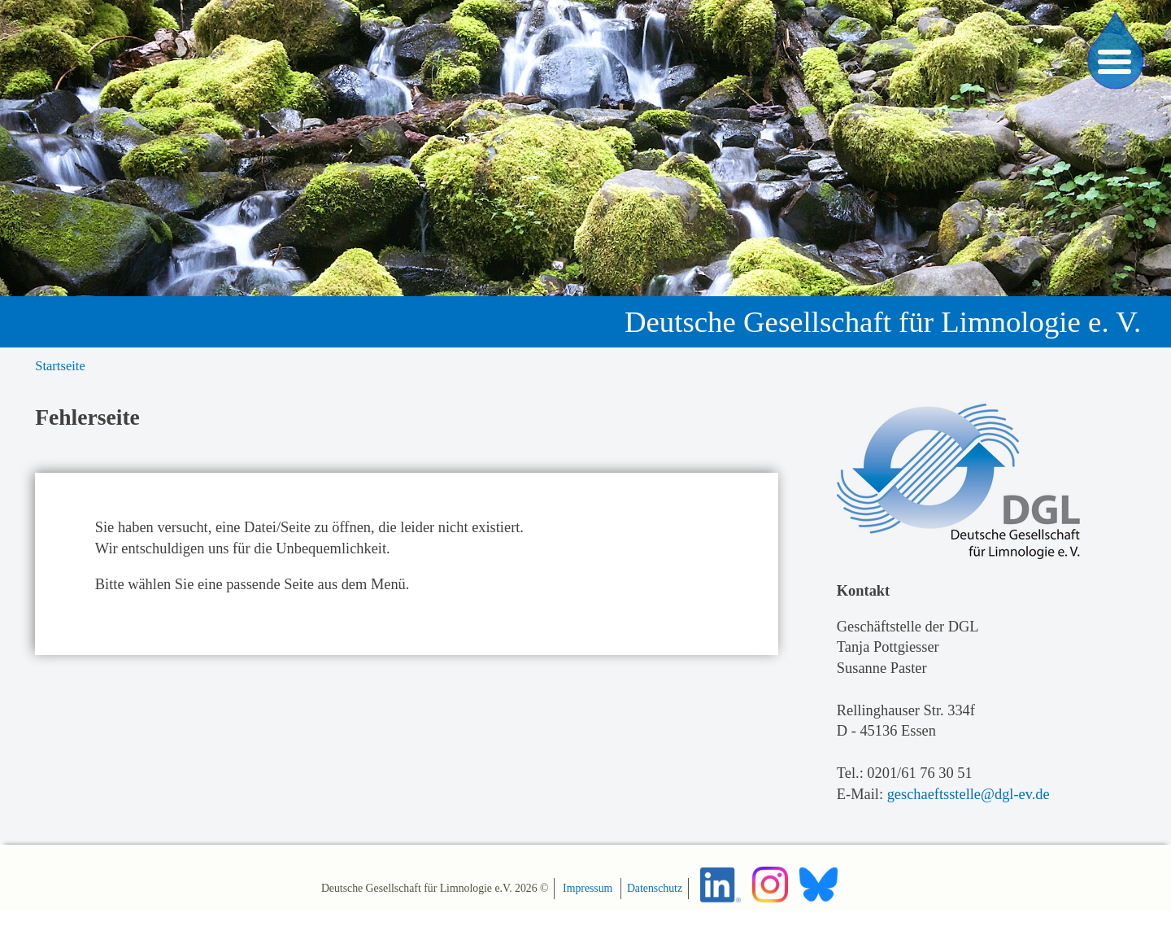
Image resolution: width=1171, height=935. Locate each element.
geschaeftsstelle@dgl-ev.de (968, 794)
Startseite (60, 366)
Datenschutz (654, 888)
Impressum (587, 888)
